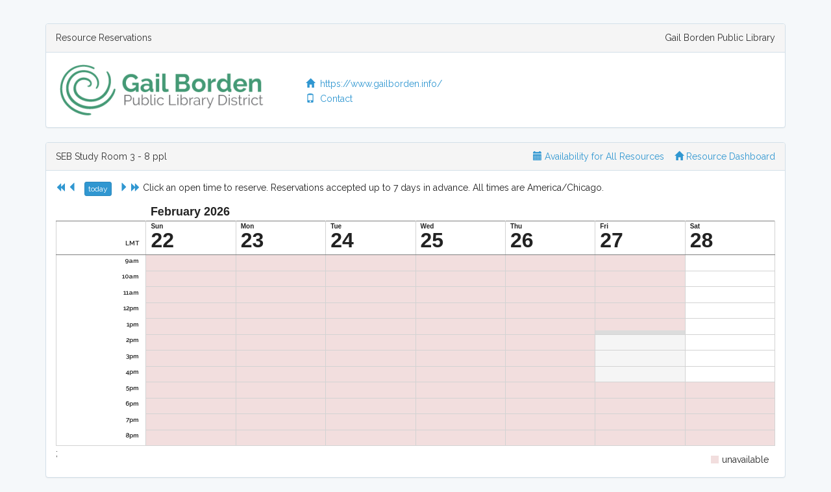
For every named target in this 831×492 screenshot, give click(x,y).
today (98, 188)
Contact (329, 98)
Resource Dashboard (725, 156)
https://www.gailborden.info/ (374, 84)
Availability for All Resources (598, 156)
